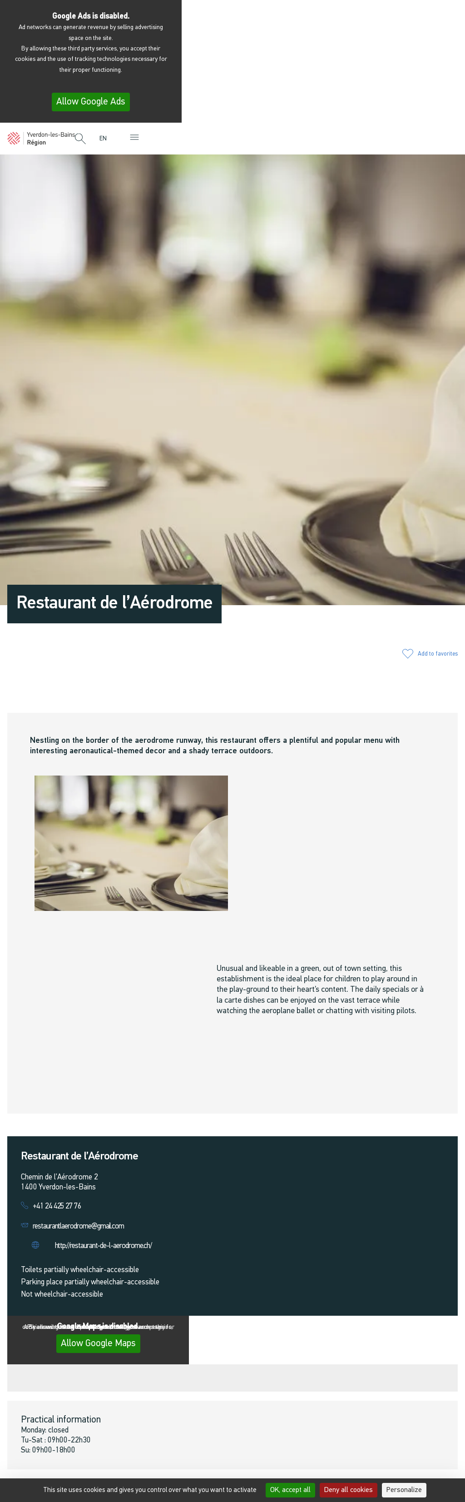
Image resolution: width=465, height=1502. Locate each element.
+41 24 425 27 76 (57, 1206)
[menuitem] (105, 139)
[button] (80, 139)
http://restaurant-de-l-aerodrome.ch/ (103, 1246)
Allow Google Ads (90, 102)
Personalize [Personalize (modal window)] (404, 1490)
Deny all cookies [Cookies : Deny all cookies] (348, 1490)
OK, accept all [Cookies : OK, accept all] (290, 1490)
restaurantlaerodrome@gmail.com (78, 1226)
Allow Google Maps (98, 1343)
